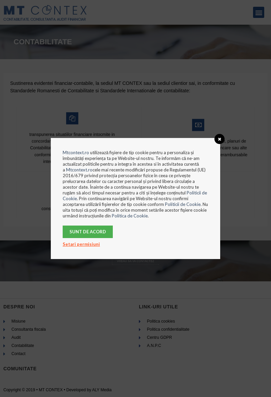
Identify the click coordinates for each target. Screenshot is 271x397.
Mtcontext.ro (76, 152)
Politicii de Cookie (183, 204)
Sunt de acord (87, 231)
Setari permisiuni (81, 244)
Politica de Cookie (130, 215)
